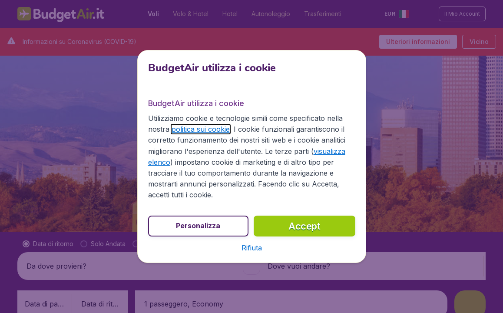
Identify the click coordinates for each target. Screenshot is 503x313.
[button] (252, 247)
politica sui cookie (201, 129)
